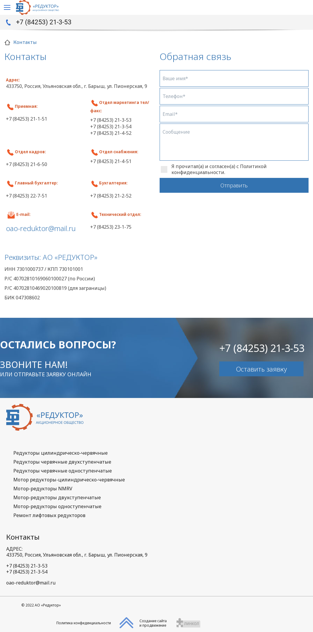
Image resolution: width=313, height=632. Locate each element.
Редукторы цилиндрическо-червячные (60, 453)
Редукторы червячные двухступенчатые (62, 462)
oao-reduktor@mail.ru (30, 582)
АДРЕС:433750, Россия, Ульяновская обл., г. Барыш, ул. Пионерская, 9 (76, 552)
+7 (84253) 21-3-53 (44, 22)
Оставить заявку (261, 368)
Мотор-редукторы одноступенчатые (57, 506)
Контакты (22, 537)
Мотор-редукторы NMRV (42, 488)
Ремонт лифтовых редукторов (49, 515)
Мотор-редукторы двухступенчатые (57, 497)
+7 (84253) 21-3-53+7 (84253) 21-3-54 (26, 569)
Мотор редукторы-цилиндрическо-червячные (69, 479)
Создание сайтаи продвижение (153, 623)
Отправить (234, 185)
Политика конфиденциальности (83, 622)
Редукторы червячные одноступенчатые (62, 470)
